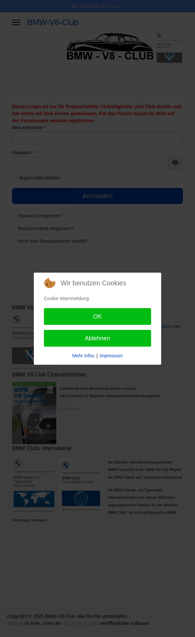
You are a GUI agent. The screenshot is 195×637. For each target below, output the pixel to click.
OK (97, 316)
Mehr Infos (83, 355)
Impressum (111, 355)
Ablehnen (97, 338)
